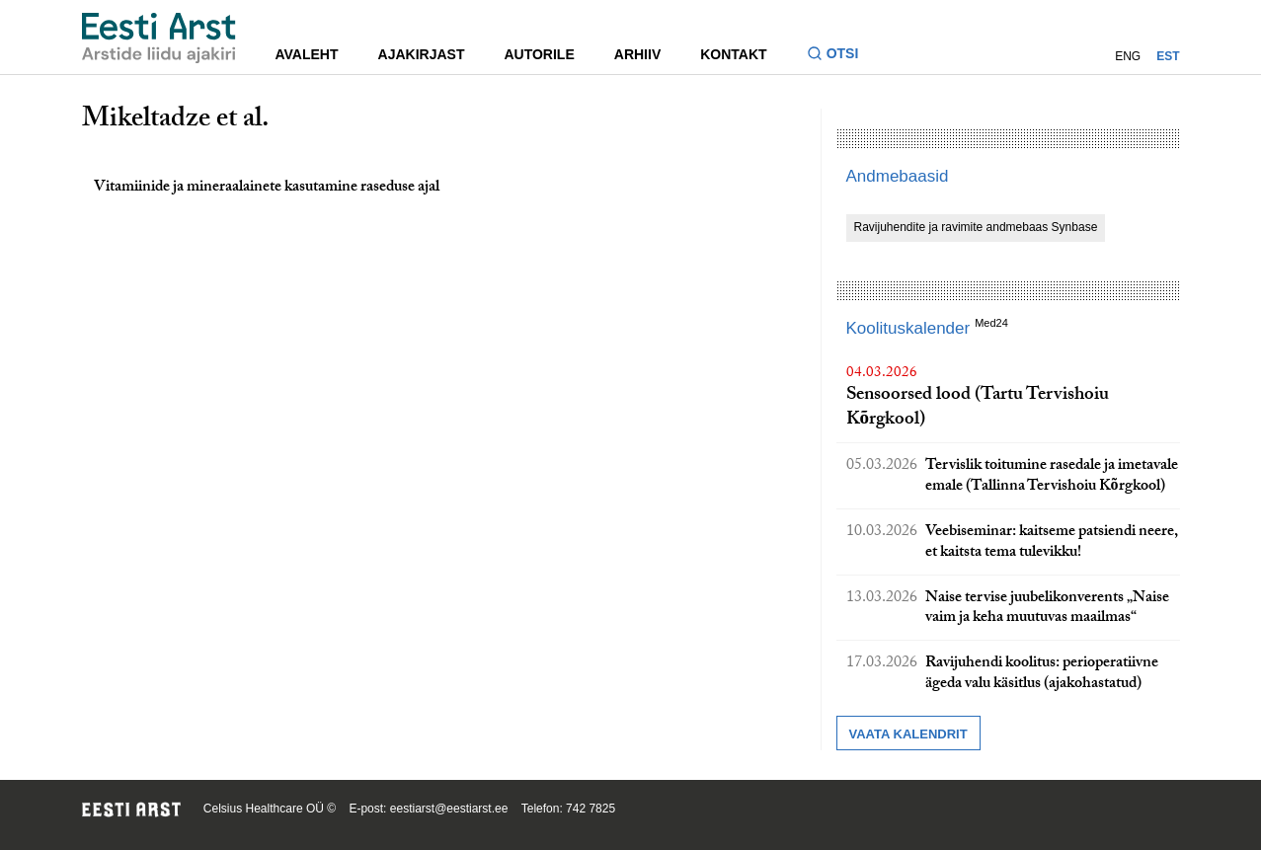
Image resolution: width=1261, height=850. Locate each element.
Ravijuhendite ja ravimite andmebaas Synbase (976, 227)
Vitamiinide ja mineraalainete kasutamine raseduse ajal (266, 188)
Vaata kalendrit (908, 734)
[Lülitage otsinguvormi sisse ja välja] (841, 56)
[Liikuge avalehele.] (159, 38)
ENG (1128, 56)
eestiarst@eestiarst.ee (449, 808)
